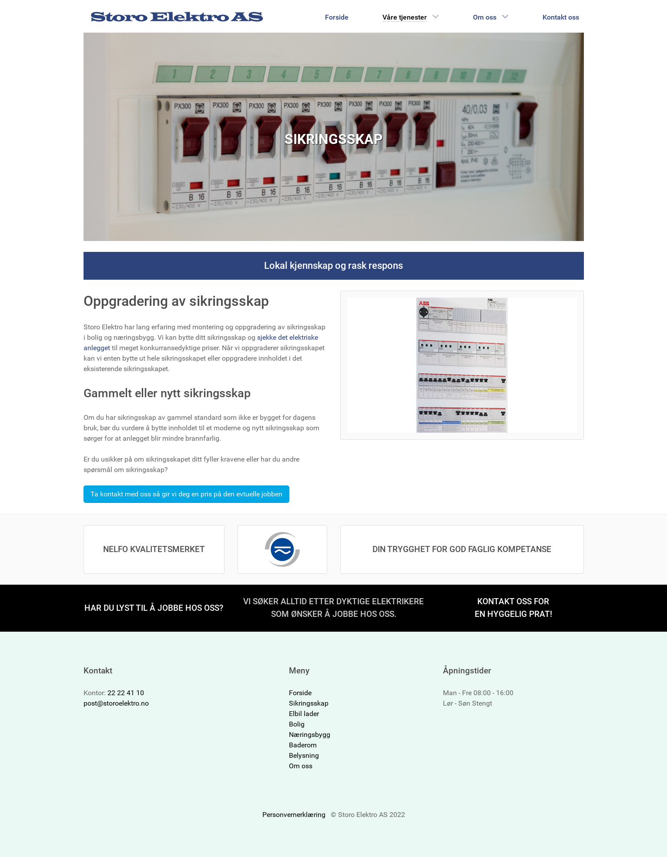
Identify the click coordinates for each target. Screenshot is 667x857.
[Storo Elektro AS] (176, 16)
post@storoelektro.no (116, 703)
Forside (300, 693)
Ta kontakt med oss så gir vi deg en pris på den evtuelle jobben (186, 494)
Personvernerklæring (293, 814)
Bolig (297, 724)
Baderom (303, 745)
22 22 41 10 (125, 693)
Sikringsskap (308, 703)
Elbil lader (304, 714)
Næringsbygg (309, 734)
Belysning (304, 755)
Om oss (300, 766)
